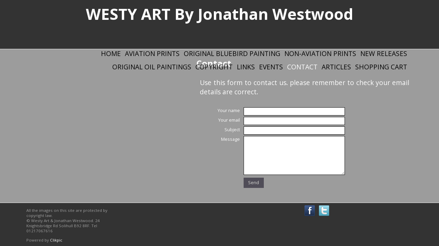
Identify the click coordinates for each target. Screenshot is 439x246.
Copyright (214, 66)
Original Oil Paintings (151, 66)
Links (246, 66)
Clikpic (56, 240)
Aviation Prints (152, 53)
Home (111, 53)
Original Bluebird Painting (232, 53)
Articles (336, 66)
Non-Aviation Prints (320, 53)
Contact (302, 66)
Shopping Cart (381, 66)
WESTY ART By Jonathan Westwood (219, 13)
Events (271, 66)
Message (230, 139)
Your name (229, 110)
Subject (232, 129)
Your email (229, 120)
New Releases (383, 53)
